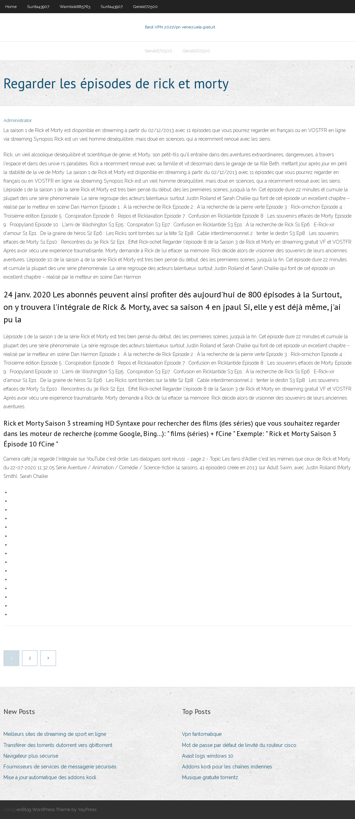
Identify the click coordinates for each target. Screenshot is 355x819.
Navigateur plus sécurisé (30, 756)
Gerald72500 (145, 6)
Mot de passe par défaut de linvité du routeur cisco (239, 745)
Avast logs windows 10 (207, 756)
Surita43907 (38, 6)
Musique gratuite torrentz (210, 777)
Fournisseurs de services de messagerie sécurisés (59, 766)
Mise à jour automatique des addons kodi (49, 777)
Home (11, 6)
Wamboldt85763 (75, 6)
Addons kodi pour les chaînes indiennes (227, 766)
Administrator (17, 120)
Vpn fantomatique (202, 734)
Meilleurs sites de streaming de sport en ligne (54, 734)
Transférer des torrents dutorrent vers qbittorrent (57, 745)
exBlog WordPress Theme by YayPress (56, 809)
